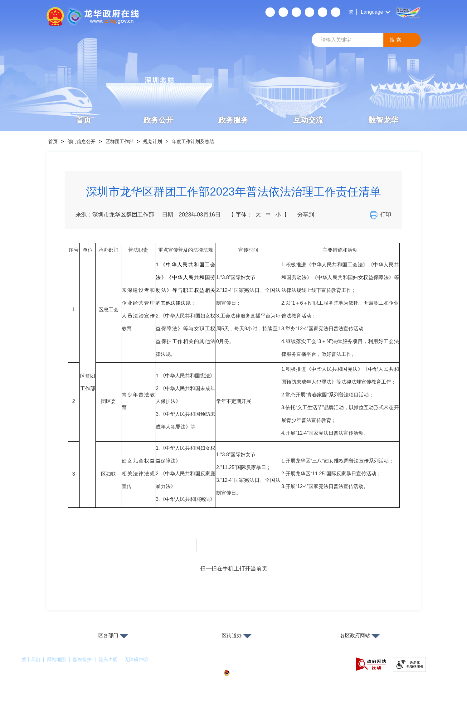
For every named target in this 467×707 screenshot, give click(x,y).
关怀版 (309, 12)
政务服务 (233, 120)
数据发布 (335, 12)
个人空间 (270, 12)
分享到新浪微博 (337, 214)
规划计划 (161, 141)
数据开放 (322, 12)
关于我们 (31, 659)
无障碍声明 (145, 659)
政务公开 (158, 120)
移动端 (283, 12)
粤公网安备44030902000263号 (262, 673)
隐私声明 (115, 659)
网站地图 (59, 659)
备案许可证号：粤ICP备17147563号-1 (266, 662)
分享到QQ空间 (348, 214)
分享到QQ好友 (359, 214)
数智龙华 (383, 120)
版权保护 (87, 659)
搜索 (396, 39)
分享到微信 (326, 214)
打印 (381, 215)
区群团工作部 (125, 141)
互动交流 (308, 120)
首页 (83, 120)
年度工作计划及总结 (203, 141)
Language (372, 12)
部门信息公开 (85, 141)
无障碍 (296, 12)
